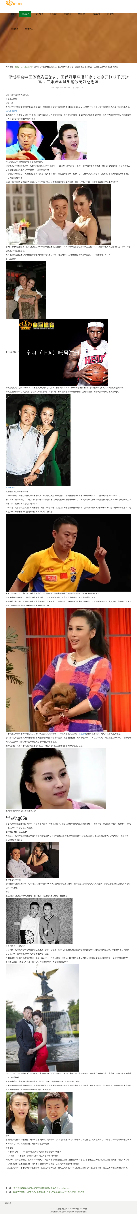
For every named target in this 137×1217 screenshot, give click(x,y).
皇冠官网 (96, 14)
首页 (13, 14)
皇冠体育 (67, 14)
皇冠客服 (78, 1212)
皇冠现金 (82, 14)
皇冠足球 (14, 29)
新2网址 (84, 1212)
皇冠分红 (29, 29)
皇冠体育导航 (55, 1212)
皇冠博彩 (53, 14)
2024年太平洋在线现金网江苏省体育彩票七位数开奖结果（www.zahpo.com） (42, 1188)
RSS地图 (76, 1209)
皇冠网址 (110, 14)
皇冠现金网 (70, 1212)
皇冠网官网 (10, 488)
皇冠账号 (39, 14)
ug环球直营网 (11, 111)
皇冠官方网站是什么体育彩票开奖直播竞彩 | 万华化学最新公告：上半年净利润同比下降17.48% (49, 1192)
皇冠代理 (25, 14)
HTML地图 (83, 1209)
